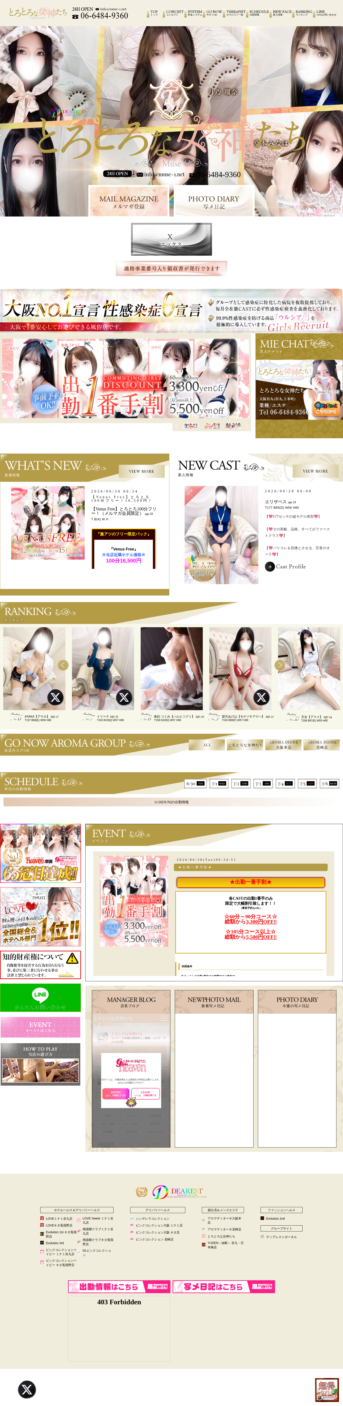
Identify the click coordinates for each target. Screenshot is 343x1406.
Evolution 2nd (275, 1218)
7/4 (285, 783)
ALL (207, 744)
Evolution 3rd (55, 1243)
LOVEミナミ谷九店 (59, 1218)
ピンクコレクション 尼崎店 (154, 1239)
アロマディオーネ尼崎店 (224, 1229)
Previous (176, 426)
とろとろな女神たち (245, 744)
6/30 (196, 783)
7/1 (219, 783)
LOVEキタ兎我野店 (59, 1225)
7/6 (329, 783)
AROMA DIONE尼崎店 (322, 744)
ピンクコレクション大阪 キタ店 (158, 1232)
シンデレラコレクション (153, 1218)
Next (247, 426)
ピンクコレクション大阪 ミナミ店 (159, 1225)
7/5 (307, 783)
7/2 (241, 783)
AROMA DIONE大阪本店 (284, 744)
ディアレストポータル (281, 1237)
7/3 (263, 783)
